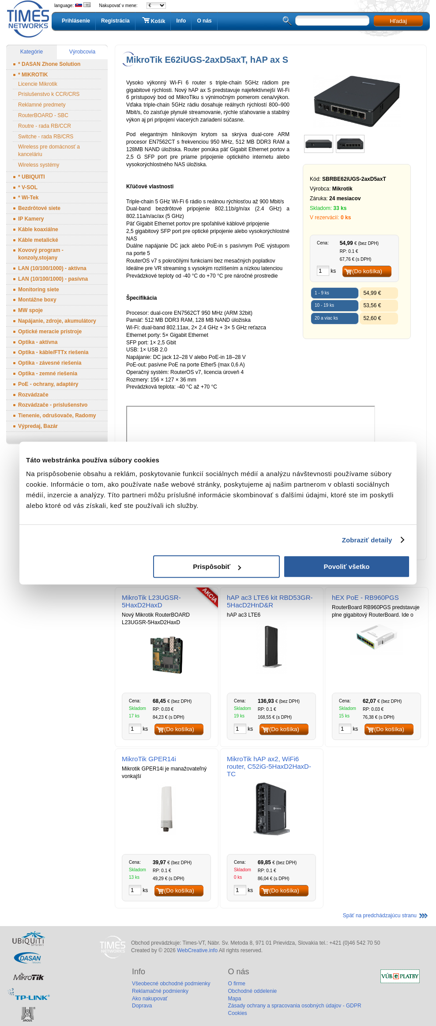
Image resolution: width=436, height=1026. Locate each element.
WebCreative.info (197, 950)
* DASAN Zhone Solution (49, 64)
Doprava (142, 1006)
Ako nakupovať (150, 998)
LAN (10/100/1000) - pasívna (53, 279)
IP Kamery (31, 219)
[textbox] (332, 20)
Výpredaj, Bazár (38, 426)
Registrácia (115, 21)
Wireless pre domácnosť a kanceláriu (49, 150)
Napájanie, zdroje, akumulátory (57, 321)
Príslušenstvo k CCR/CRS (48, 94)
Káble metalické (38, 240)
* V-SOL (28, 187)
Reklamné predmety (41, 105)
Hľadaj (398, 21)
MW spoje (30, 310)
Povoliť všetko (347, 566)
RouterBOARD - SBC (43, 115)
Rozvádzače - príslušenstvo (52, 405)
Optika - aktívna (37, 342)
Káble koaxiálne (38, 229)
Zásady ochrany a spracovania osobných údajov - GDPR (294, 1006)
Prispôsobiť (217, 566)
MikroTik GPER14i (149, 759)
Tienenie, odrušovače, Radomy (57, 415)
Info (181, 21)
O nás (204, 21)
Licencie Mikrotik (37, 84)
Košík (153, 20)
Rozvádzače (33, 395)
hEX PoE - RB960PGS (365, 597)
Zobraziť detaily (367, 540)
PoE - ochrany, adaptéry (48, 384)
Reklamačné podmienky (160, 991)
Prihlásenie (76, 21)
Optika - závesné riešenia (49, 363)
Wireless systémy (38, 165)
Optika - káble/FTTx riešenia (53, 352)
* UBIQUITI (31, 177)
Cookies (237, 1013)
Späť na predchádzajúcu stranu (380, 915)
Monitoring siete (38, 289)
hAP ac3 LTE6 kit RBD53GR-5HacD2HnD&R (270, 601)
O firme (236, 983)
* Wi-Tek (28, 198)
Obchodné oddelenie (252, 991)
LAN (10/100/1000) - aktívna (52, 268)
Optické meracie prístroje (50, 331)
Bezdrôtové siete (39, 208)
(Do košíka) (367, 271)
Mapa (234, 998)
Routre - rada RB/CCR (44, 126)
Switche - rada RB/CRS (45, 136)
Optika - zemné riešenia (47, 373)
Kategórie (31, 52)
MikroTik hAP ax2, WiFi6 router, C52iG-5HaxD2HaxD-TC (269, 766)
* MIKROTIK (33, 75)
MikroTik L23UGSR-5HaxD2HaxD (151, 601)
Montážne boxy (37, 300)
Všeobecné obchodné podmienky (171, 983)
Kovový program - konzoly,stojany (41, 254)
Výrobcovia (82, 52)
